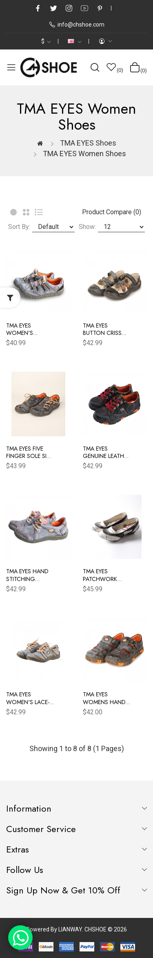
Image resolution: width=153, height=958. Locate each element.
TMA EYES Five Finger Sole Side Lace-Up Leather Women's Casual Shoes (29, 452)
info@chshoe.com (76, 24)
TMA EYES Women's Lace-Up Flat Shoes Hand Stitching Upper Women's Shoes (29, 698)
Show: (87, 227)
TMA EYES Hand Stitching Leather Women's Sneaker (27, 575)
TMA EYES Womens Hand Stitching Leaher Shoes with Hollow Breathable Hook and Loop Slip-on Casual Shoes (107, 698)
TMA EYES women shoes (84, 153)
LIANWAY (70, 929)
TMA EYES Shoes (88, 143)
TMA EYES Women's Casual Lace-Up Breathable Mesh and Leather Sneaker (29, 329)
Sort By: (19, 227)
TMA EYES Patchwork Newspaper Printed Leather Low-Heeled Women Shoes (106, 575)
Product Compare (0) (111, 212)
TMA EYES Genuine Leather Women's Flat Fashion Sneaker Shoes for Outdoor (106, 452)
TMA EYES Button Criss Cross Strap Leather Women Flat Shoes (106, 329)
